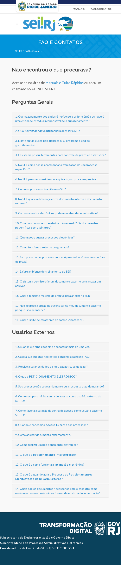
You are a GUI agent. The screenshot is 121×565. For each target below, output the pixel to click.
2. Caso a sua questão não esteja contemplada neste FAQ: (52, 356)
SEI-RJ (18, 50)
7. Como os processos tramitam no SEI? (40, 189)
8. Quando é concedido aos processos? (51, 425)
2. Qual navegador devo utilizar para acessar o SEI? (47, 130)
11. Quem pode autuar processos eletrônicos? (45, 237)
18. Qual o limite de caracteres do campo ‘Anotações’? (49, 320)
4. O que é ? (46, 376)
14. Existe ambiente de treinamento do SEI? (43, 271)
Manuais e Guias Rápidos (64, 83)
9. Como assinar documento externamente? (43, 434)
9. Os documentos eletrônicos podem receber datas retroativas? (56, 213)
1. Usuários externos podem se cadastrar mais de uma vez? (52, 346)
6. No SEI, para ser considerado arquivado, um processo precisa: (56, 179)
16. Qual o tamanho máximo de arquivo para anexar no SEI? (52, 295)
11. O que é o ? (45, 454)
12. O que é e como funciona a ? (49, 464)
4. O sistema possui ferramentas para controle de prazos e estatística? (60, 155)
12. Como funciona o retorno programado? (42, 247)
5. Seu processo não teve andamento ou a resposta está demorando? (59, 386)
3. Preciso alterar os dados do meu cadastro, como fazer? (51, 366)
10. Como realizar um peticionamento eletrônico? (46, 444)
